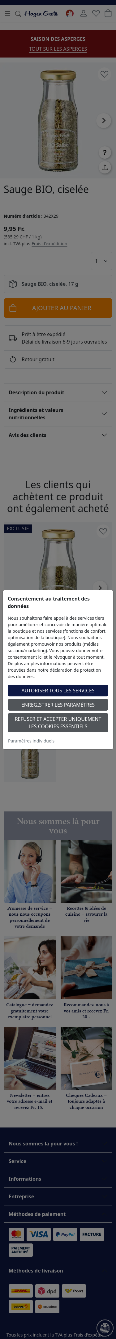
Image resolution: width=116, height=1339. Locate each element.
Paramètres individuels (31, 741)
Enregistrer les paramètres (58, 704)
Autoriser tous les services (58, 690)
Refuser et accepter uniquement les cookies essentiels (58, 723)
